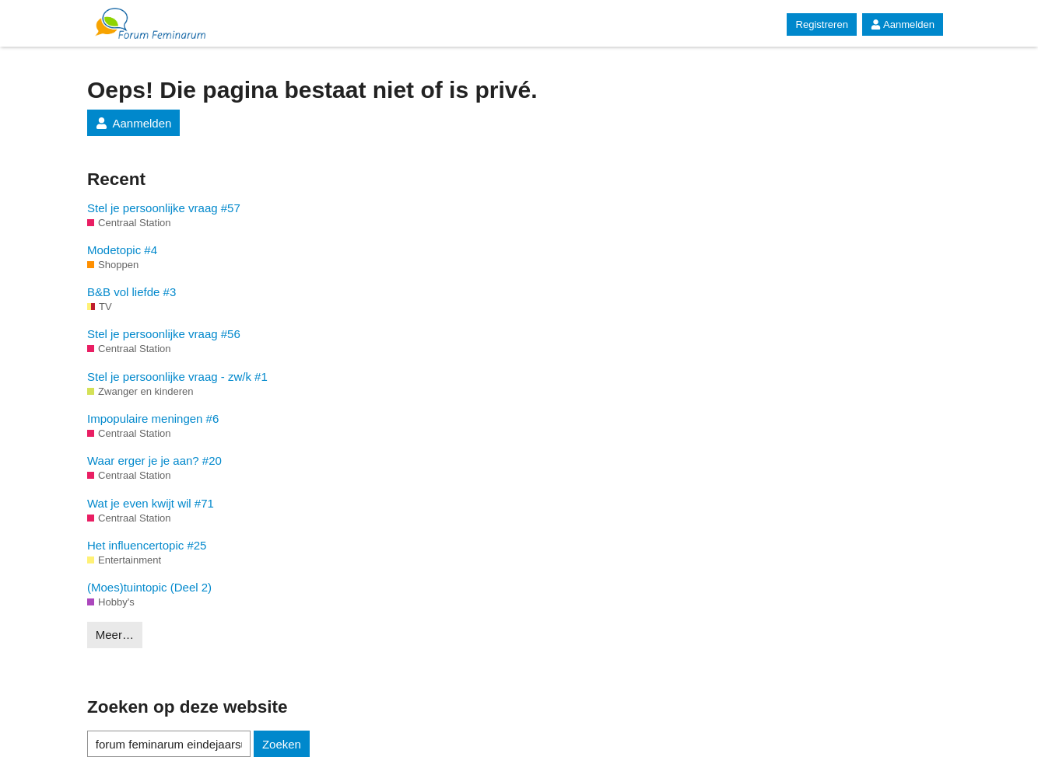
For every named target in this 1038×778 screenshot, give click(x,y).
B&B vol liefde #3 (131, 291)
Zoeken (281, 744)
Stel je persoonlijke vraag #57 (163, 208)
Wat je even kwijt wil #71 (150, 503)
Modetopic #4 (122, 249)
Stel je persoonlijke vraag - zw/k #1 (177, 376)
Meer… (115, 634)
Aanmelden (903, 24)
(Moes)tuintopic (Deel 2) (149, 587)
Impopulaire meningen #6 (153, 418)
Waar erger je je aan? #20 (154, 460)
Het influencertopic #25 (146, 545)
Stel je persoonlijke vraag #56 (163, 333)
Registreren (821, 24)
